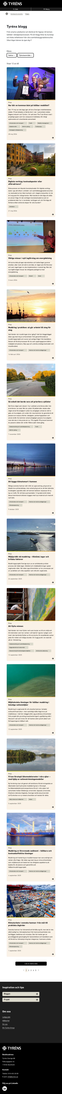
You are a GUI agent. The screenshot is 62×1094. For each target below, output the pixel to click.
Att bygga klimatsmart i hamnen (22, 482)
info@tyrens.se (13, 1077)
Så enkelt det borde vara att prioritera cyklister (29, 402)
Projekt (21, 1000)
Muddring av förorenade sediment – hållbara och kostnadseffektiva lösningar (30, 852)
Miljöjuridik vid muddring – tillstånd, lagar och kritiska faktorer (28, 558)
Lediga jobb (6, 1017)
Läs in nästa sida (31, 964)
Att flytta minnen (15, 626)
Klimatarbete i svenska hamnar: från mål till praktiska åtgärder (28, 924)
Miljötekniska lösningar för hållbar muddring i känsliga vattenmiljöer (28, 704)
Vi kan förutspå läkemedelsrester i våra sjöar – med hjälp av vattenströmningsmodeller (29, 778)
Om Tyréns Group (8, 1028)
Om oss (5, 1024)
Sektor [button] (11, 55)
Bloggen (21, 994)
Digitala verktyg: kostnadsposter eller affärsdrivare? (25, 183)
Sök (15, 9)
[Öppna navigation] (46, 9)
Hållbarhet (5, 1020)
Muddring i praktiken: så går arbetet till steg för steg (29, 329)
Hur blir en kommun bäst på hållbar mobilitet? (28, 106)
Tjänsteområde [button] (25, 55)
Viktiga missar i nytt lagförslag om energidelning (30, 258)
